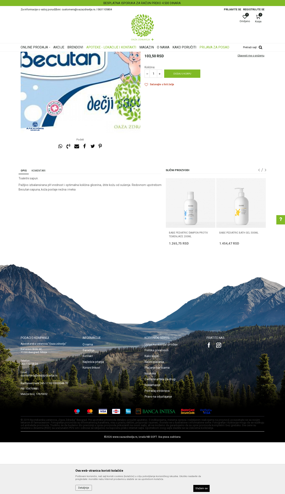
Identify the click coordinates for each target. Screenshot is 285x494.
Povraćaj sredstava (157, 442)
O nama (88, 396)
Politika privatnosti (157, 402)
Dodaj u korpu (182, 125)
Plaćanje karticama (157, 419)
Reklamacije (152, 436)
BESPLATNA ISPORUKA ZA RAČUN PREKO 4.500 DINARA (142, 3)
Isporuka (150, 425)
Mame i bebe (78, 54)
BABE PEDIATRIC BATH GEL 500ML (238, 284)
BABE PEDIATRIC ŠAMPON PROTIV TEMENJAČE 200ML (188, 286)
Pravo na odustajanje (158, 448)
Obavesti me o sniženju (251, 107)
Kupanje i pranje (117, 54)
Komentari (38, 222)
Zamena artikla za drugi (160, 431)
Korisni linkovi (91, 419)
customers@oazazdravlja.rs (39, 427)
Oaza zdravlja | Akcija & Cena (37, 54)
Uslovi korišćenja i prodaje (161, 396)
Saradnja (88, 402)
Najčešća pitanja (93, 413)
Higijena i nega (96, 54)
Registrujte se (253, 9)
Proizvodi (62, 54)
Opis (24, 222)
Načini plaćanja (154, 413)
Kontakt (88, 407)
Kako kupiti (152, 407)
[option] (142, 3)
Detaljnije (83, 487)
